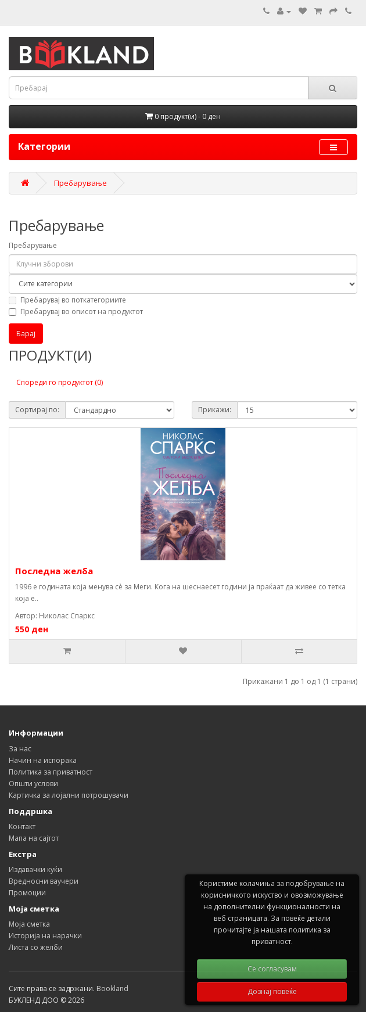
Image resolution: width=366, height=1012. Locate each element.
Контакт (22, 826)
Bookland (112, 988)
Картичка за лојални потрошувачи (68, 795)
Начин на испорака (43, 760)
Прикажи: (214, 410)
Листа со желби (36, 947)
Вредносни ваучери (43, 881)
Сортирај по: (37, 410)
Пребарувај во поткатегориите (67, 300)
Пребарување (80, 183)
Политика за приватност (50, 772)
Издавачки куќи (35, 869)
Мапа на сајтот (34, 838)
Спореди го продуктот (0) (59, 382)
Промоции (27, 893)
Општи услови (33, 783)
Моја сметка (29, 924)
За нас (20, 749)
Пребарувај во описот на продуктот (76, 311)
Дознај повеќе (272, 991)
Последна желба (54, 571)
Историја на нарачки (45, 936)
